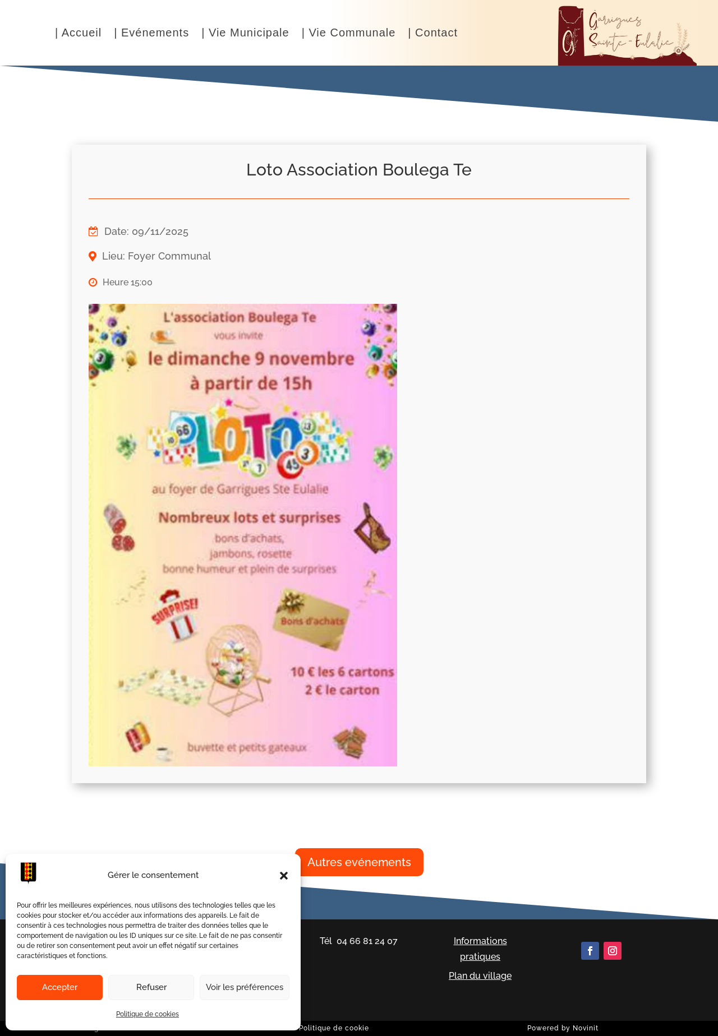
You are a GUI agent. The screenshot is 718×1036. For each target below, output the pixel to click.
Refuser (151, 987)
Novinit (586, 1028)
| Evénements (151, 34)
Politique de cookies (147, 1014)
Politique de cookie (334, 1028)
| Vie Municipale (245, 34)
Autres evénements (359, 862)
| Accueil (78, 34)
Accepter (59, 987)
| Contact (433, 34)
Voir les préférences (244, 987)
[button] (283, 875)
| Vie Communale (349, 34)
